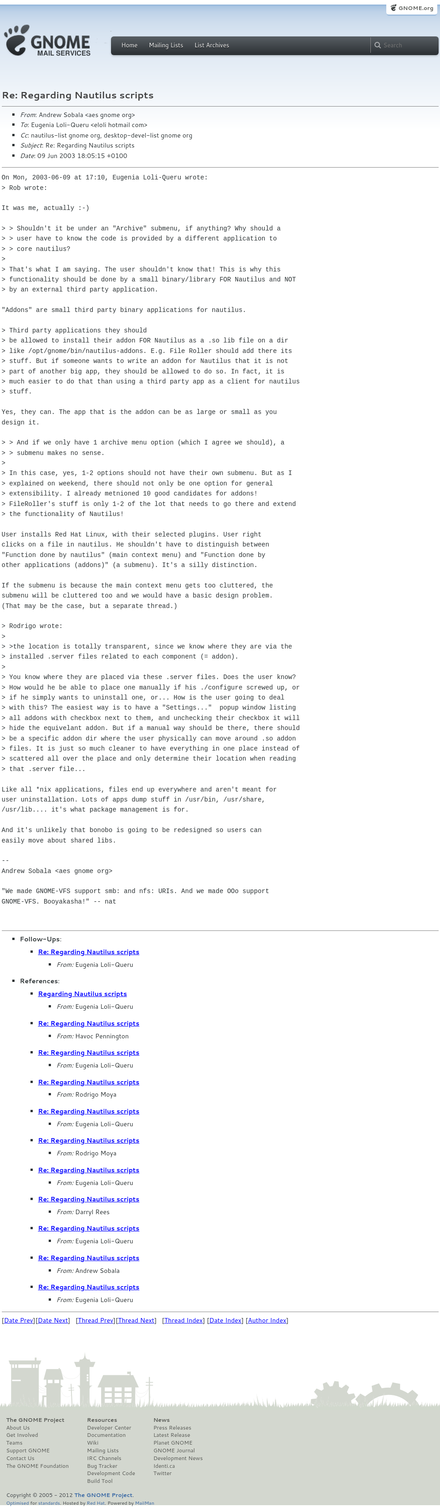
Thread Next (136, 1320)
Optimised (17, 1502)
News (161, 1420)
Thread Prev (95, 1320)
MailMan (144, 1502)
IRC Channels (104, 1458)
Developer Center (109, 1427)
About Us (18, 1427)
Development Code (111, 1473)
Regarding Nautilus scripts (82, 993)
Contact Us (20, 1458)
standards (49, 1502)
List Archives (211, 45)
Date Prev (18, 1320)
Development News (178, 1458)
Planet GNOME (172, 1442)
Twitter (162, 1473)
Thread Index (183, 1320)
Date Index (225, 1320)
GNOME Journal (174, 1450)
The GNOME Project (35, 1420)
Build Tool (99, 1481)
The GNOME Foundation (37, 1466)
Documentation (106, 1435)
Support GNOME (28, 1450)
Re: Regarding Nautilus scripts (89, 951)
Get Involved (22, 1435)
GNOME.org (415, 8)
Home (129, 45)
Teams (14, 1442)
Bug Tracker (102, 1466)
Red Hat (95, 1502)
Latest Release (171, 1435)
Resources (102, 1420)
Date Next (53, 1320)
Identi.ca (164, 1466)
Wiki (92, 1442)
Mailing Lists (166, 45)
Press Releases (172, 1427)
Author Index (267, 1320)
